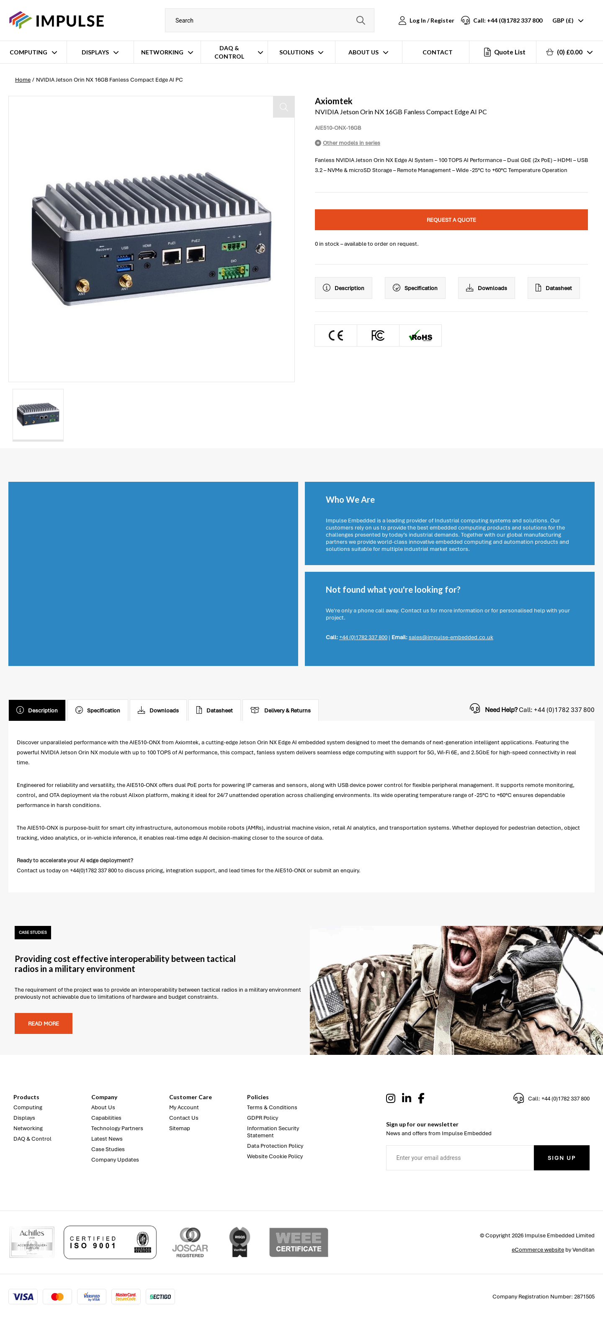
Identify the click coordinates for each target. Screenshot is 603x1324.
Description (343, 288)
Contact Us (183, 1117)
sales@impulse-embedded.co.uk (451, 637)
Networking (162, 52)
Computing (28, 52)
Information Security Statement (273, 1132)
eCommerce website (538, 1249)
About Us (363, 52)
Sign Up (562, 1158)
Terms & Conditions (272, 1107)
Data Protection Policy (275, 1145)
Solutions (296, 52)
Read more (43, 1023)
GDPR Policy (262, 1117)
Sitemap (179, 1128)
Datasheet (554, 288)
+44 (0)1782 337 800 (363, 637)
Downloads (486, 288)
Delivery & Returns (280, 710)
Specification (415, 288)
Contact (438, 52)
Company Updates (115, 1159)
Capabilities (106, 1117)
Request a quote (451, 220)
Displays (95, 52)
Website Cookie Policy (275, 1156)
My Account (184, 1107)
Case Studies (108, 1149)
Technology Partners (117, 1128)
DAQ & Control (229, 52)
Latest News (107, 1138)
